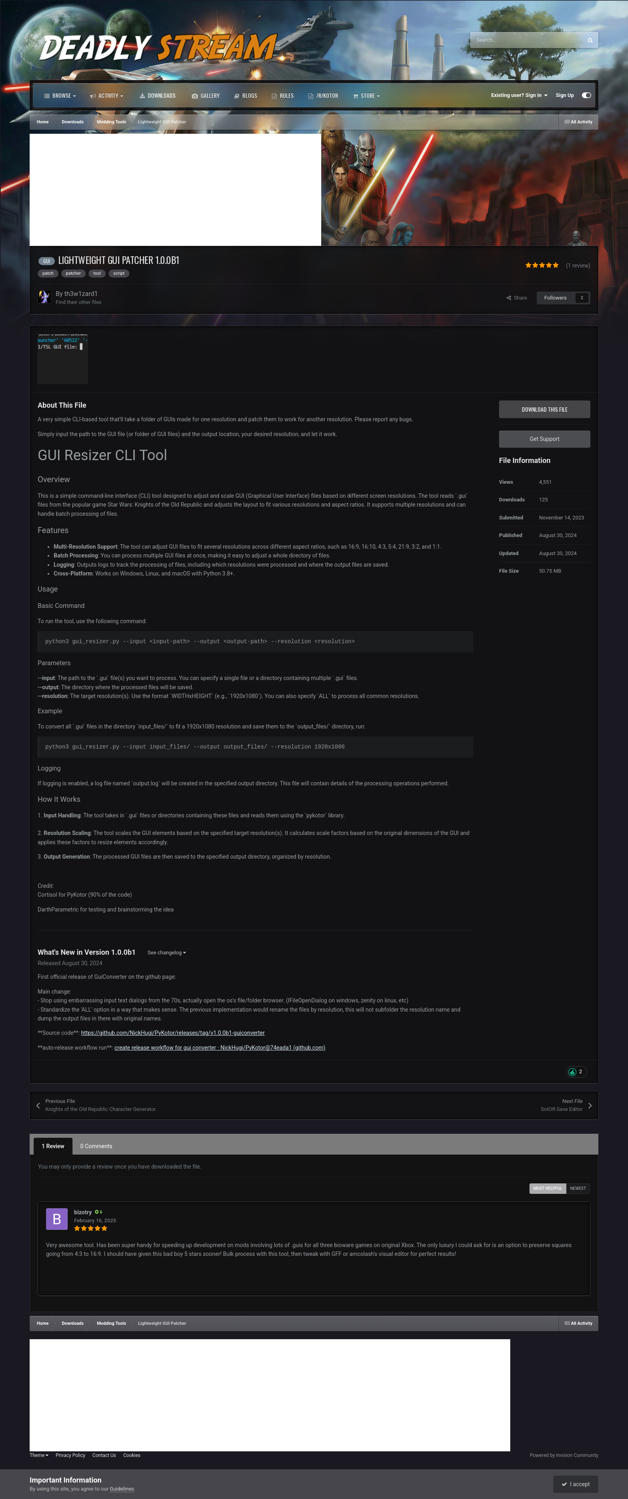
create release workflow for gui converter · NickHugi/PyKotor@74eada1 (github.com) (220, 1047)
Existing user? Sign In (519, 95)
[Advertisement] (175, 190)
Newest (578, 1188)
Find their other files (79, 302)
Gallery (206, 95)
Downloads (157, 95)
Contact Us (104, 1455)
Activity (106, 95)
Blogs (245, 95)
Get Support (545, 439)
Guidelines (122, 1489)
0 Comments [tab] (97, 1146)
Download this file (545, 409)
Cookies (132, 1455)
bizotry (83, 1212)
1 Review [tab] (53, 1146)
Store (366, 95)
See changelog (167, 953)
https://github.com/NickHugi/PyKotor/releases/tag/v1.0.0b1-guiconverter (173, 1033)
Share (517, 298)
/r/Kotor (323, 95)
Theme (39, 1455)
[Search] (509, 40)
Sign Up (565, 95)
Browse (60, 95)
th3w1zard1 (81, 294)
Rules (282, 95)
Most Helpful (547, 1188)
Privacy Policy (70, 1455)
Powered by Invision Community (564, 1455)
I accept (576, 1484)
